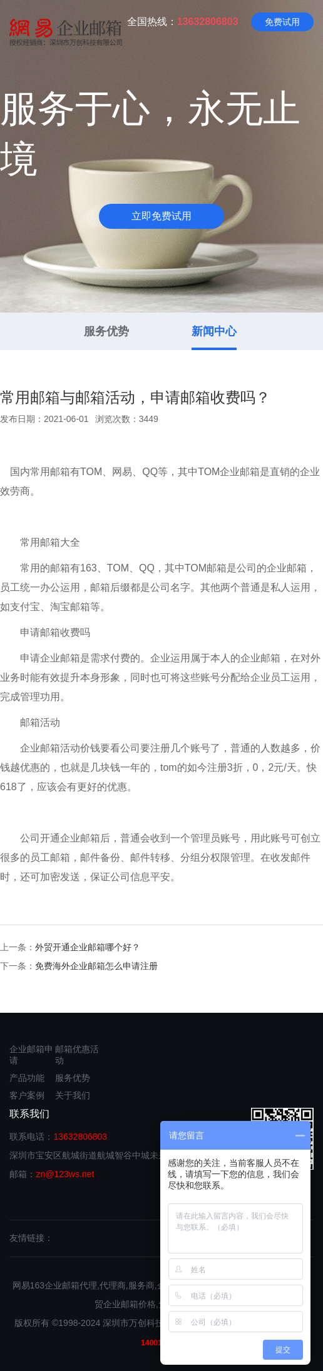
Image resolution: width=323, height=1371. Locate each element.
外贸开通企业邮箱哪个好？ (87, 947)
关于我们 (72, 1095)
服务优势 (106, 331)
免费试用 (282, 22)
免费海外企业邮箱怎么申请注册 (96, 966)
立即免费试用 (161, 216)
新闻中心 (214, 331)
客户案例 (26, 1095)
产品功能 (26, 1078)
